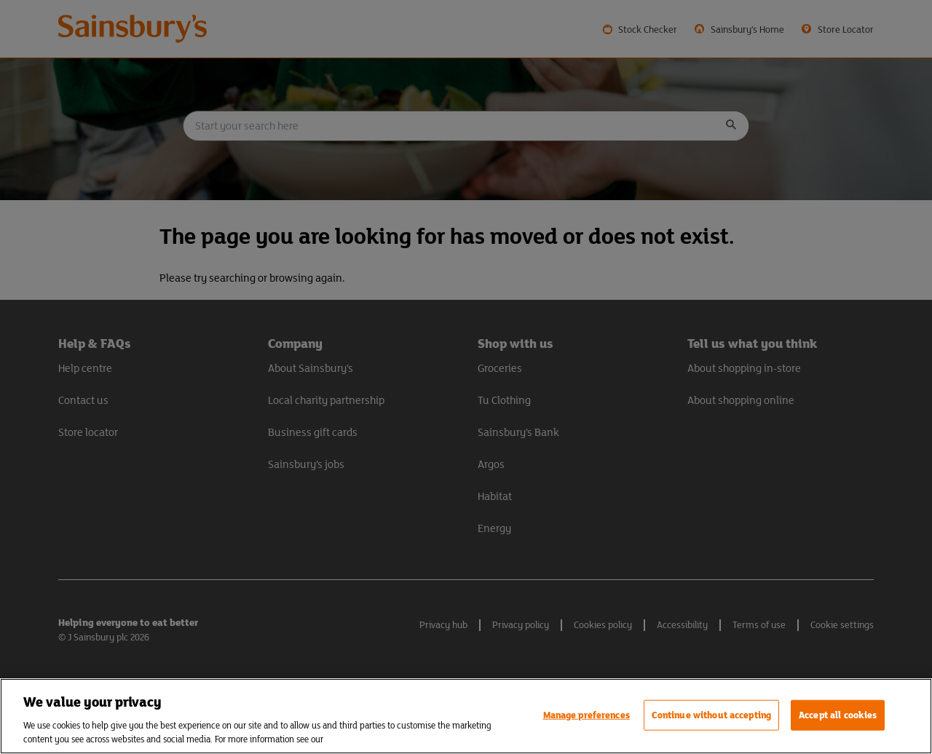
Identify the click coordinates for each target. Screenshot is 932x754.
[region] (466, 716)
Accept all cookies (838, 715)
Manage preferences (586, 715)
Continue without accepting (711, 715)
